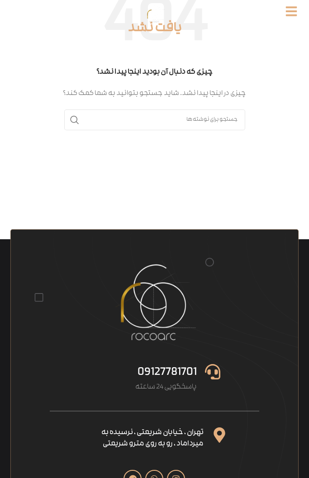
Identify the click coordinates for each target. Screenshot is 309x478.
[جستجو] (154, 119)
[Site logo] (154, 14)
